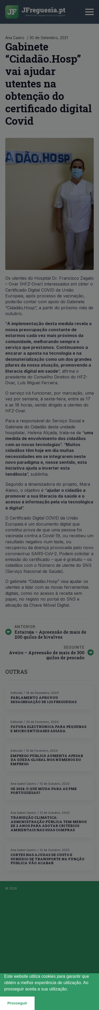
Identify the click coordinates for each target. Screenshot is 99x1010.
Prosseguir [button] (17, 1003)
